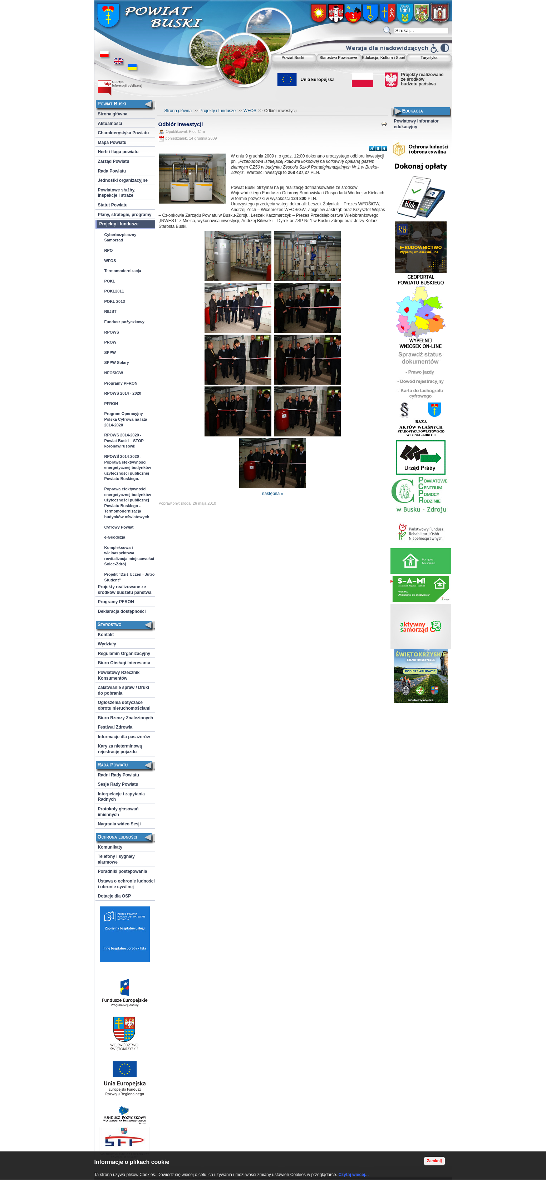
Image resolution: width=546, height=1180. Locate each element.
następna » (272, 493)
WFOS (250, 110)
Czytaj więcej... (353, 1174)
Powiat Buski (293, 57)
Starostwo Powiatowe (338, 57)
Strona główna (178, 110)
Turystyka (428, 57)
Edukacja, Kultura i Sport (383, 57)
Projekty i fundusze (218, 110)
